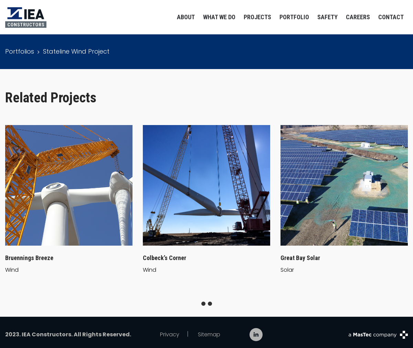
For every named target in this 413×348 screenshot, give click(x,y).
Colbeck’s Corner (164, 257)
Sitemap (209, 334)
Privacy (169, 334)
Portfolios (19, 51)
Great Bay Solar (300, 257)
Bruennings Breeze (29, 257)
